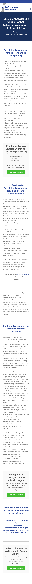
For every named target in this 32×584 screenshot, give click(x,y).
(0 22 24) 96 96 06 (23, 275)
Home (10, 32)
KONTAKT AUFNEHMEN (16, 172)
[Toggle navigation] (30, 8)
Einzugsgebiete (17, 32)
